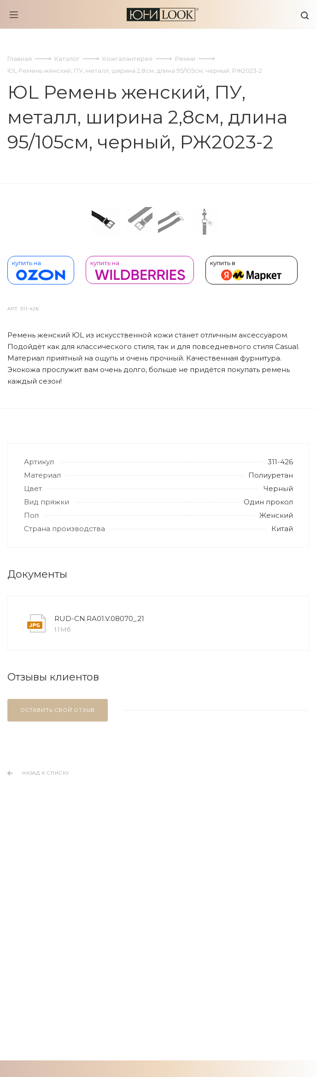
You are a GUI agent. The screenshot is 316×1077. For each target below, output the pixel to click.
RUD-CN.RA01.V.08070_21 (99, 826)
